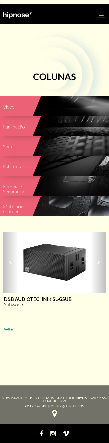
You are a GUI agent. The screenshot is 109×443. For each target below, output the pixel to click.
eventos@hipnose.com (66, 406)
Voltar (8, 329)
